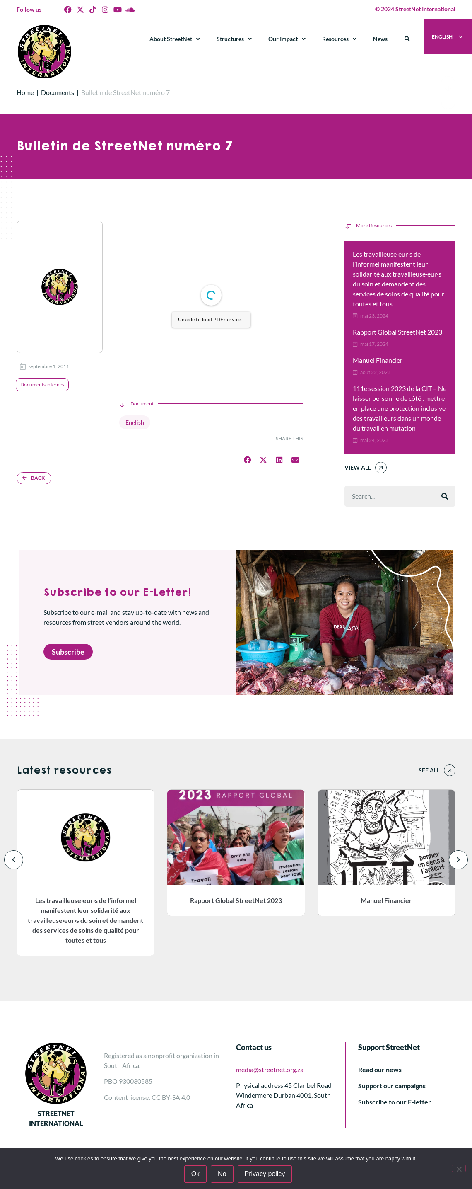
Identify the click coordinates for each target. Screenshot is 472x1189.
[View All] (381, 467)
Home (25, 92)
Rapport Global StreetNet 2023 (397, 332)
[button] (407, 39)
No (222, 1173)
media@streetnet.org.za (269, 1069)
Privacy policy (265, 1173)
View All (357, 467)
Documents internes (42, 384)
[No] (459, 1168)
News (380, 38)
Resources (339, 39)
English (134, 422)
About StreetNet (174, 39)
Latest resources (64, 770)
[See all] (449, 770)
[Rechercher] (444, 496)
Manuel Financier (377, 360)
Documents (57, 92)
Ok (195, 1173)
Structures (234, 39)
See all (429, 770)
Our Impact (287, 39)
